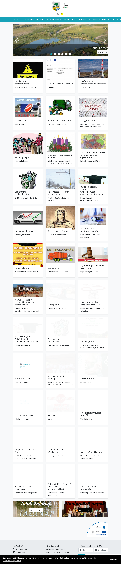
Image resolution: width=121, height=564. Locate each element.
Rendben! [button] (113, 559)
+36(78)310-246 (20, 549)
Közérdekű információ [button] (60, 19)
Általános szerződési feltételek (57, 552)
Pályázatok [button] (76, 19)
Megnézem (102, 52)
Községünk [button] (18, 19)
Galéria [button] (86, 19)
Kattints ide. (36, 510)
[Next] (105, 40)
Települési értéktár (99, 19)
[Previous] (16, 40)
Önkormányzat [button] (31, 19)
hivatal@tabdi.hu (21, 552)
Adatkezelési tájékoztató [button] (12, 561)
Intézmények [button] (45, 19)
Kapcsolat (112, 19)
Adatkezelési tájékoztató (55, 549)
